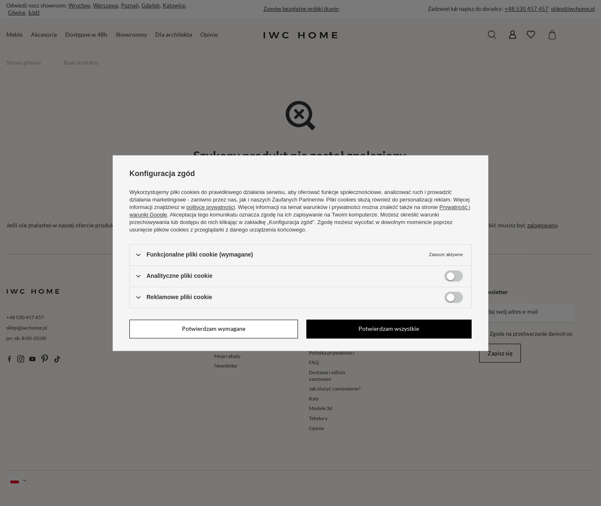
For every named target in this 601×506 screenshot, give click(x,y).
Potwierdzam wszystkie (389, 328)
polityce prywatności (211, 207)
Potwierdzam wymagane (213, 328)
